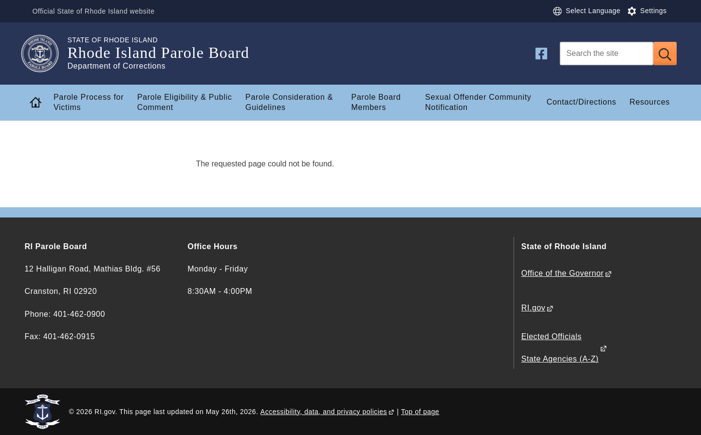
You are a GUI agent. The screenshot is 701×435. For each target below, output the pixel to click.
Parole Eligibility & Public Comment (184, 102)
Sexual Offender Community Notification (478, 102)
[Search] (606, 53)
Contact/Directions (581, 102)
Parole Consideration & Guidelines (289, 102)
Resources (649, 102)
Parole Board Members (376, 102)
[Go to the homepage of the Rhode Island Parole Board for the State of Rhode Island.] (45, 53)
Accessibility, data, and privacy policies (323, 412)
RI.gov (533, 308)
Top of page (420, 412)
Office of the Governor (562, 273)
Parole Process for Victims (89, 102)
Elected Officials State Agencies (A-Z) (560, 347)
